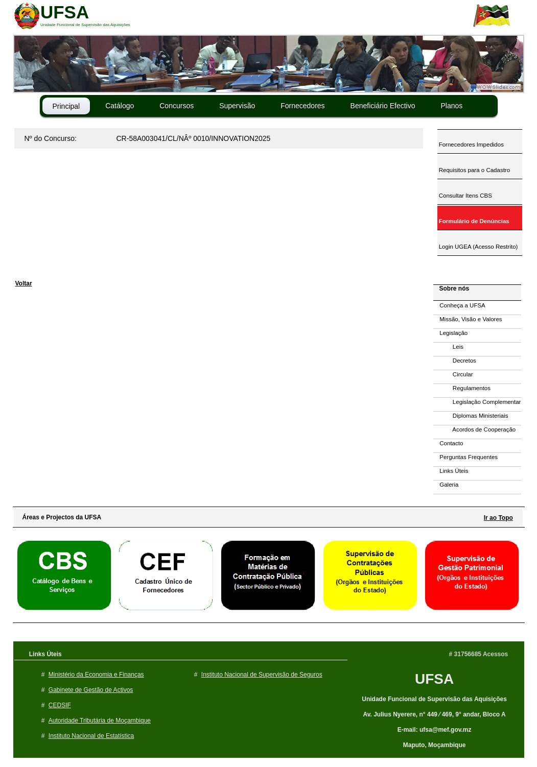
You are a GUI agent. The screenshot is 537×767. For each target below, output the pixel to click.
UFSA (434, 679)
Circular (453, 374)
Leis (448, 347)
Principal (66, 106)
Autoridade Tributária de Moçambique (100, 720)
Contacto (448, 443)
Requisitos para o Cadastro (473, 170)
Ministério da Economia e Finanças (96, 674)
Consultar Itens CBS (464, 196)
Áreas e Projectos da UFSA (59, 517)
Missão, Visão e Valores (467, 319)
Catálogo (119, 106)
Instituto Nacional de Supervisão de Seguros (261, 674)
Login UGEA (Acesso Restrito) (477, 247)
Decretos (454, 360)
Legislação (450, 333)
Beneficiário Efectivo (383, 106)
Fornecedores (302, 106)
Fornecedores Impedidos (470, 144)
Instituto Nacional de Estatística (91, 735)
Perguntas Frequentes (465, 457)
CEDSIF (60, 705)
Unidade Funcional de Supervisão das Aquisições (434, 699)
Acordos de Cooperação (474, 429)
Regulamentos (462, 388)
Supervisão (237, 106)
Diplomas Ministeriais (470, 416)
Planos (451, 106)
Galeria (446, 485)
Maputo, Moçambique (434, 745)
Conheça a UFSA (459, 305)
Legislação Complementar (477, 402)
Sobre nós (452, 288)
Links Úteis (451, 471)
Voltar (23, 283)
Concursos (176, 106)
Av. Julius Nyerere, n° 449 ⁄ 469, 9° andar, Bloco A (434, 714)
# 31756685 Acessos (478, 654)
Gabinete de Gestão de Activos (91, 689)
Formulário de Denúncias (473, 221)
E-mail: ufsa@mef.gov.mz (435, 729)
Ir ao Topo (498, 517)
